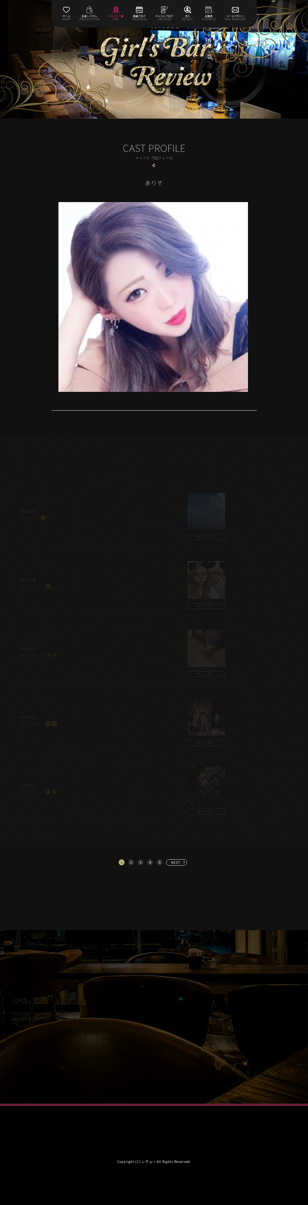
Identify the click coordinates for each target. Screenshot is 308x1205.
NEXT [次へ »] (175, 862)
